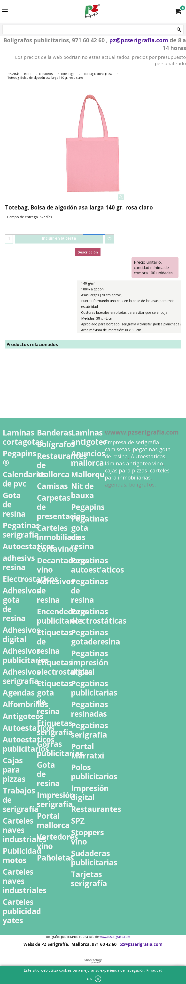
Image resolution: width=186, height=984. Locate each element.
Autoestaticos (148, 456)
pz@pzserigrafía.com (138, 40)
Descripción (88, 252)
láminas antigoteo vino (134, 463)
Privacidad (154, 970)
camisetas (117, 449)
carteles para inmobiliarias (137, 474)
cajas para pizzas (126, 470)
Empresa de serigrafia (132, 442)
